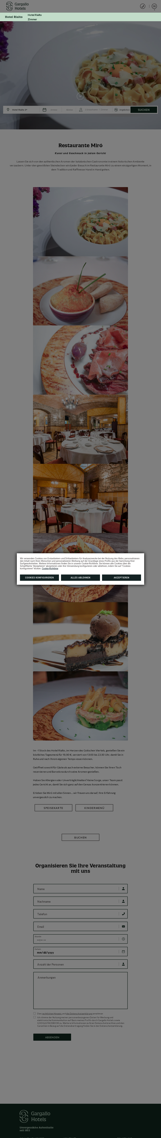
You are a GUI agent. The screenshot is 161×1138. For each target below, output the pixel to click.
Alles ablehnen (80, 577)
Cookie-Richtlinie (50, 568)
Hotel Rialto (14, 16)
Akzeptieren (121, 577)
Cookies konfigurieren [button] (39, 577)
